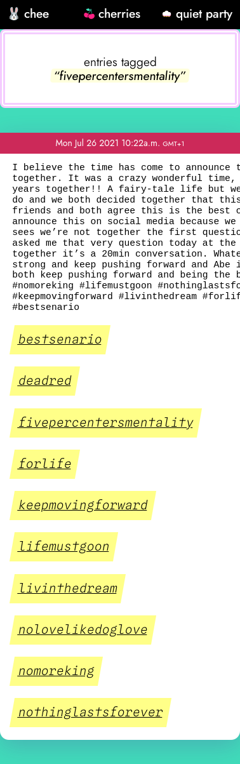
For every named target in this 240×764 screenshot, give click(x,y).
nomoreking (56, 671)
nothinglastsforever (90, 712)
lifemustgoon (64, 546)
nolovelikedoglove (83, 630)
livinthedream (68, 588)
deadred (45, 381)
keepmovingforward (83, 505)
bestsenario (60, 339)
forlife (45, 464)
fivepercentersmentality (106, 422)
